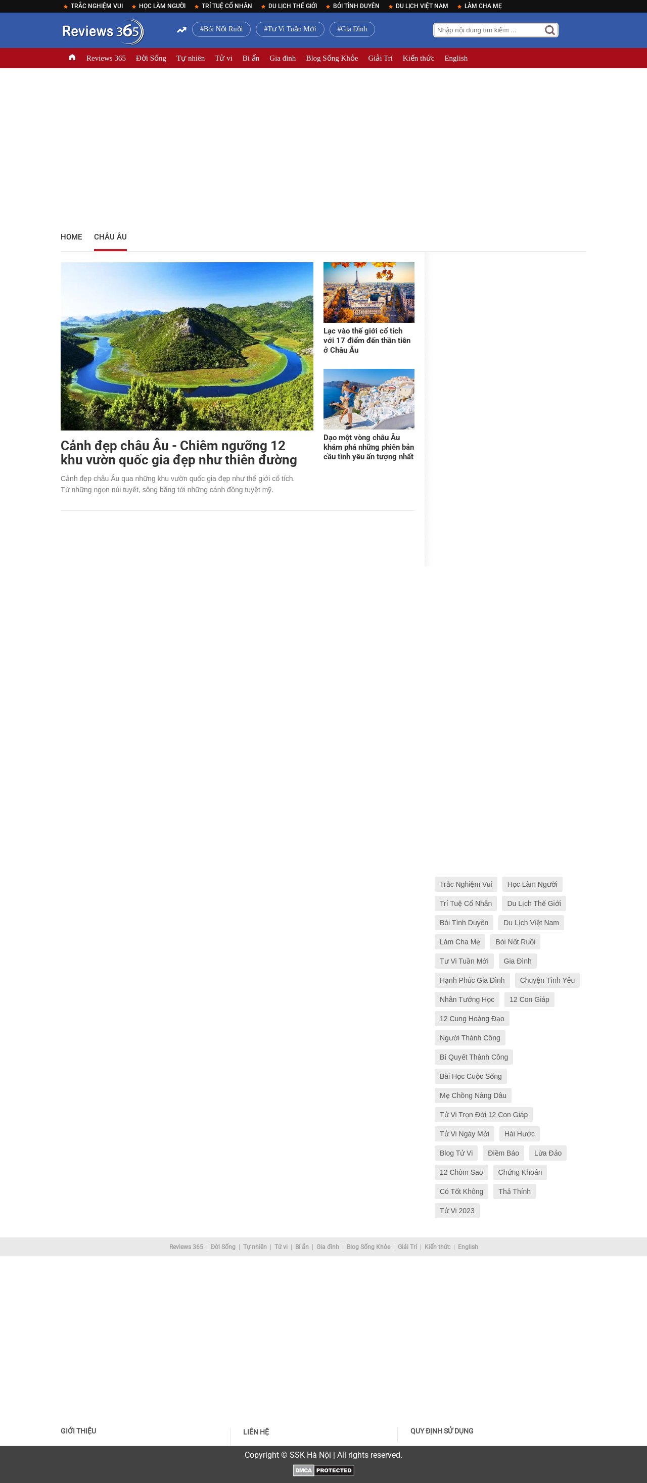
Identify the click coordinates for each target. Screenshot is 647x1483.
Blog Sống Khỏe (332, 58)
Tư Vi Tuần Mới (291, 29)
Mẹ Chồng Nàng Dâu (473, 1095)
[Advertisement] (323, 146)
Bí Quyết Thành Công (474, 1057)
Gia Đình (354, 29)
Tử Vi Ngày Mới (464, 1134)
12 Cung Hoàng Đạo (472, 1019)
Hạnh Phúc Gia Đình (472, 980)
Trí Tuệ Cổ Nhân (227, 6)
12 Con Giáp (529, 999)
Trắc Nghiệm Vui (97, 6)
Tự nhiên (190, 58)
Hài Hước (519, 1134)
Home (71, 237)
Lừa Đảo (548, 1153)
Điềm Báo (503, 1153)
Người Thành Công (470, 1038)
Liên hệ (256, 1432)
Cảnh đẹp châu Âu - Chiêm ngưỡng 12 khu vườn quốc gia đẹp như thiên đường (179, 453)
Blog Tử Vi (456, 1153)
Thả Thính (514, 1191)
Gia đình (282, 58)
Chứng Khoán (520, 1172)
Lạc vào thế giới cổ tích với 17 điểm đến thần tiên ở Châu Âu (367, 340)
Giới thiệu (78, 1431)
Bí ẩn (251, 58)
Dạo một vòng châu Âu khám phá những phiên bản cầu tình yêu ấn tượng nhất (369, 447)
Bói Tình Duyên (356, 6)
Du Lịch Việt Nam (422, 6)
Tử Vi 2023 (457, 1211)
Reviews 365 (106, 58)
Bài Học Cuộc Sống (471, 1076)
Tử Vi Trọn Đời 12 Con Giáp (484, 1115)
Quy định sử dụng (442, 1431)
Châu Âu (110, 237)
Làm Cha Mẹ (483, 6)
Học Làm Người (162, 6)
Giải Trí (380, 58)
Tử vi (224, 58)
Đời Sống (151, 58)
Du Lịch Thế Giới (292, 6)
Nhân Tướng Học (467, 999)
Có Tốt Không (461, 1191)
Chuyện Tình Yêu (547, 980)
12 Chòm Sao (461, 1172)
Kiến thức (419, 58)
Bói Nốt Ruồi (223, 29)
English (456, 58)
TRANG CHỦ (72, 58)
